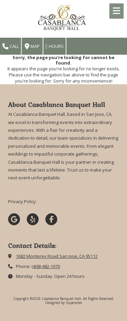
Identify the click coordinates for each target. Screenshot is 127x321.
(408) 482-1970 (45, 266)
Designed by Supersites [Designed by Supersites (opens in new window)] (63, 302)
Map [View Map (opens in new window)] (32, 46)
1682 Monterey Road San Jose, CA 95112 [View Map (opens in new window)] (57, 256)
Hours (54, 46)
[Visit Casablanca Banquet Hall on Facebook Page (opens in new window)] (51, 219)
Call (10, 46)
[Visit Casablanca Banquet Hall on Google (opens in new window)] (14, 219)
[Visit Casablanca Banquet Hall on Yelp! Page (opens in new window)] (33, 219)
